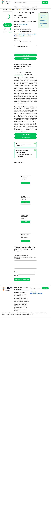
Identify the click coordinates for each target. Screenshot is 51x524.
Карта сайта (33, 292)
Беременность (22, 34)
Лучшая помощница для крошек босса (25, 197)
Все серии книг (43, 15)
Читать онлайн (7, 24)
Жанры (15, 7)
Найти (45, 2)
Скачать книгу (25, 58)
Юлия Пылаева (23, 24)
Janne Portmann (24, 237)
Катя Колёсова (24, 218)
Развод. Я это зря (24, 235)
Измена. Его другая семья (24, 216)
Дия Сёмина (23, 179)
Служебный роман (25, 36)
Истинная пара (43, 20)
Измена (16, 36)
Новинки (35, 7)
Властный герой (31, 34)
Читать (25, 183)
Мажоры (43, 26)
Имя (15, 272)
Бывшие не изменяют (24, 177)
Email (16, 275)
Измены (43, 17)
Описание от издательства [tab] (28, 73)
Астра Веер (23, 199)
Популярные (25, 7)
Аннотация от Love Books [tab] (18, 73)
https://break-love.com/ (36, 293)
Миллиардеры (43, 23)
